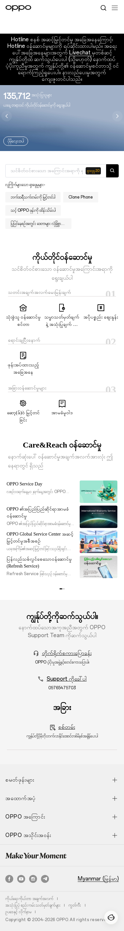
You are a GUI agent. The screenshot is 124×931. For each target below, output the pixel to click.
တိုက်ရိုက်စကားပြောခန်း (67, 653)
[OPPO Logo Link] (18, 8)
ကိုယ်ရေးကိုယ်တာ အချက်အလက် (29, 898)
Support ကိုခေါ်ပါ (67, 679)
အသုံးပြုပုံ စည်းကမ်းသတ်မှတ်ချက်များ (33, 905)
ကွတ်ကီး (74, 905)
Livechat (80, 52)
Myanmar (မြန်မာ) (98, 879)
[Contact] (111, 917)
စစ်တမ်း (66, 727)
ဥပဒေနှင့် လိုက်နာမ (18, 912)
